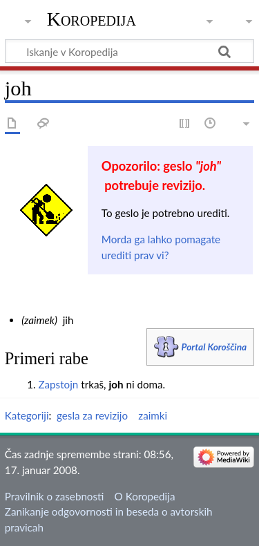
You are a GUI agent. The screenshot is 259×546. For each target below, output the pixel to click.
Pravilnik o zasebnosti (54, 496)
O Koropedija (145, 496)
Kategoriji (27, 415)
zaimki (152, 415)
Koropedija (91, 19)
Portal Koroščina (214, 346)
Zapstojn (58, 384)
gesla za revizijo (92, 415)
